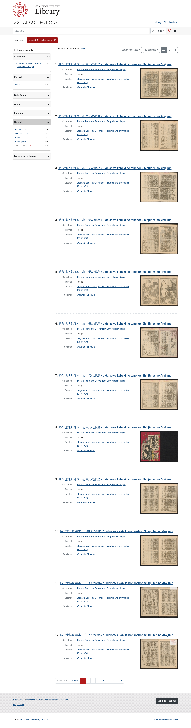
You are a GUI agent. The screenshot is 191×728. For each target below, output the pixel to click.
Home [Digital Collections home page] (15, 699)
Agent (17, 104)
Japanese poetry (22, 133)
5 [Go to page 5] (103, 680)
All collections (170, 22)
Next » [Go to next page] (75, 680)
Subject (18, 122)
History (158, 22)
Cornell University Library (29, 719)
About (22, 699)
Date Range (20, 95)
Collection (19, 56)
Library (47, 9)
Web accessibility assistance (166, 719)
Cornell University (20, 9)
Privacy (45, 719)
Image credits (18, 705)
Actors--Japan (21, 129)
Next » (83, 49)
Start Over (19, 40)
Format (18, 77)
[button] (42, 40)
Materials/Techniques (25, 156)
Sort (130, 50)
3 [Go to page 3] (93, 680)
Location (18, 113)
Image (18, 84)
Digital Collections (35, 22)
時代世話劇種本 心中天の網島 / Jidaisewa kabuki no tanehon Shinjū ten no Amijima (115, 64)
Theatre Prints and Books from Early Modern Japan (101, 69)
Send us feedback (167, 700)
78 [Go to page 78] (120, 680)
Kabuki (18, 137)
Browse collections (51, 699)
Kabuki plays (20, 141)
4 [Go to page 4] (98, 680)
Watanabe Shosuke (86, 87)
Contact (64, 699)
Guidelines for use (34, 699)
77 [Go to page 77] (114, 680)
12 (150, 49)
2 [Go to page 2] (88, 680)
